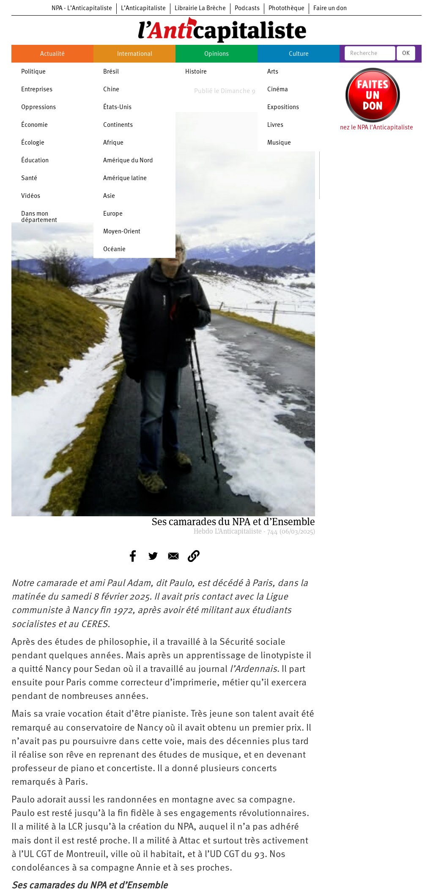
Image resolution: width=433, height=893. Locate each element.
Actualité (52, 54)
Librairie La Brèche (200, 8)
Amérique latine (125, 178)
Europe (113, 214)
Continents (118, 125)
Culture (299, 54)
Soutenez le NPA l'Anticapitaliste (368, 128)
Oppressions (38, 107)
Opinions (216, 54)
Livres (275, 125)
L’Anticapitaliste (143, 8)
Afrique (113, 143)
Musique (279, 143)
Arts (272, 72)
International (134, 54)
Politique (33, 72)
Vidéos (30, 196)
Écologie (32, 143)
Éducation (35, 161)
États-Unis (117, 107)
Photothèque (286, 8)
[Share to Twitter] (153, 556)
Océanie (114, 250)
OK (406, 53)
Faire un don (330, 8)
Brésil (111, 72)
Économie (34, 125)
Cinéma (277, 90)
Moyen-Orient (121, 232)
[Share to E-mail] (173, 556)
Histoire (196, 72)
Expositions (283, 107)
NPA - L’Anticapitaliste (82, 8)
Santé (29, 178)
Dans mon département (39, 217)
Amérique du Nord (128, 161)
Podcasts (247, 8)
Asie (109, 196)
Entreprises (36, 90)
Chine (111, 90)
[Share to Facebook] (132, 556)
